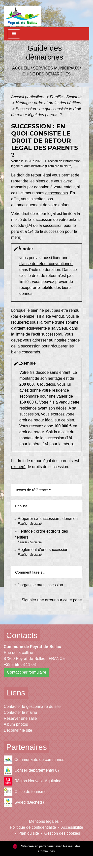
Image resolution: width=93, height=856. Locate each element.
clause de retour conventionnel (46, 264)
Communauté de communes (34, 759)
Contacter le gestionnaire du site (32, 706)
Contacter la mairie (20, 712)
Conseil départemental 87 (32, 770)
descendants (56, 193)
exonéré (18, 467)
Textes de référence (31, 490)
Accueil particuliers (28, 97)
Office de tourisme (25, 792)
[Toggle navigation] (14, 33)
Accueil (21, 68)
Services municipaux (56, 68)
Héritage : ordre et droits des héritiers (48, 103)
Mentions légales (44, 821)
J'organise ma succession (40, 585)
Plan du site (28, 833)
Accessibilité (72, 827)
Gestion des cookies (62, 833)
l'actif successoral (46, 334)
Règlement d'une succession (43, 550)
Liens (15, 692)
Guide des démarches (46, 74)
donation (41, 187)
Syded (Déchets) (24, 802)
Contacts (21, 635)
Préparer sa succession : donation (48, 518)
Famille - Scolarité (66, 97)
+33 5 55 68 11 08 (20, 664)
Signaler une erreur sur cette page (52, 600)
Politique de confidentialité (33, 827)
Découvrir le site (18, 730)
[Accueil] (22, 13)
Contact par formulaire (26, 672)
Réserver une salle (20, 718)
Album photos (16, 724)
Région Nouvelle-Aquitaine (32, 781)
